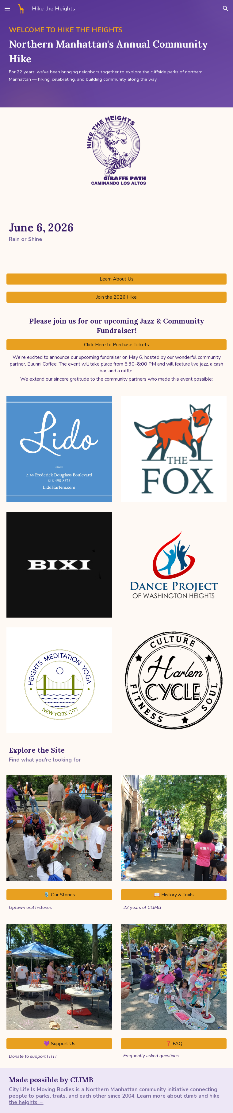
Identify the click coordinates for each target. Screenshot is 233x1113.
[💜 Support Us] (59, 1043)
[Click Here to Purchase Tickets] (116, 344)
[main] (116, 53)
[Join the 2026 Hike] (116, 297)
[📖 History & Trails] (173, 894)
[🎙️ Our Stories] (59, 894)
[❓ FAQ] (173, 1043)
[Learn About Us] (116, 279)
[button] (7, 8)
